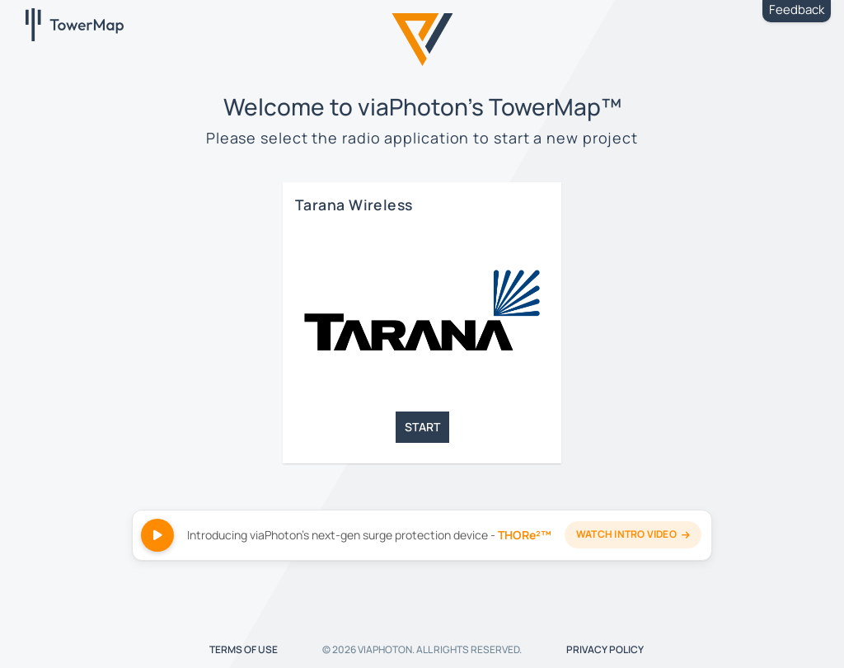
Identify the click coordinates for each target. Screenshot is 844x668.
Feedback (796, 9)
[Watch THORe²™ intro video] (422, 535)
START (422, 427)
